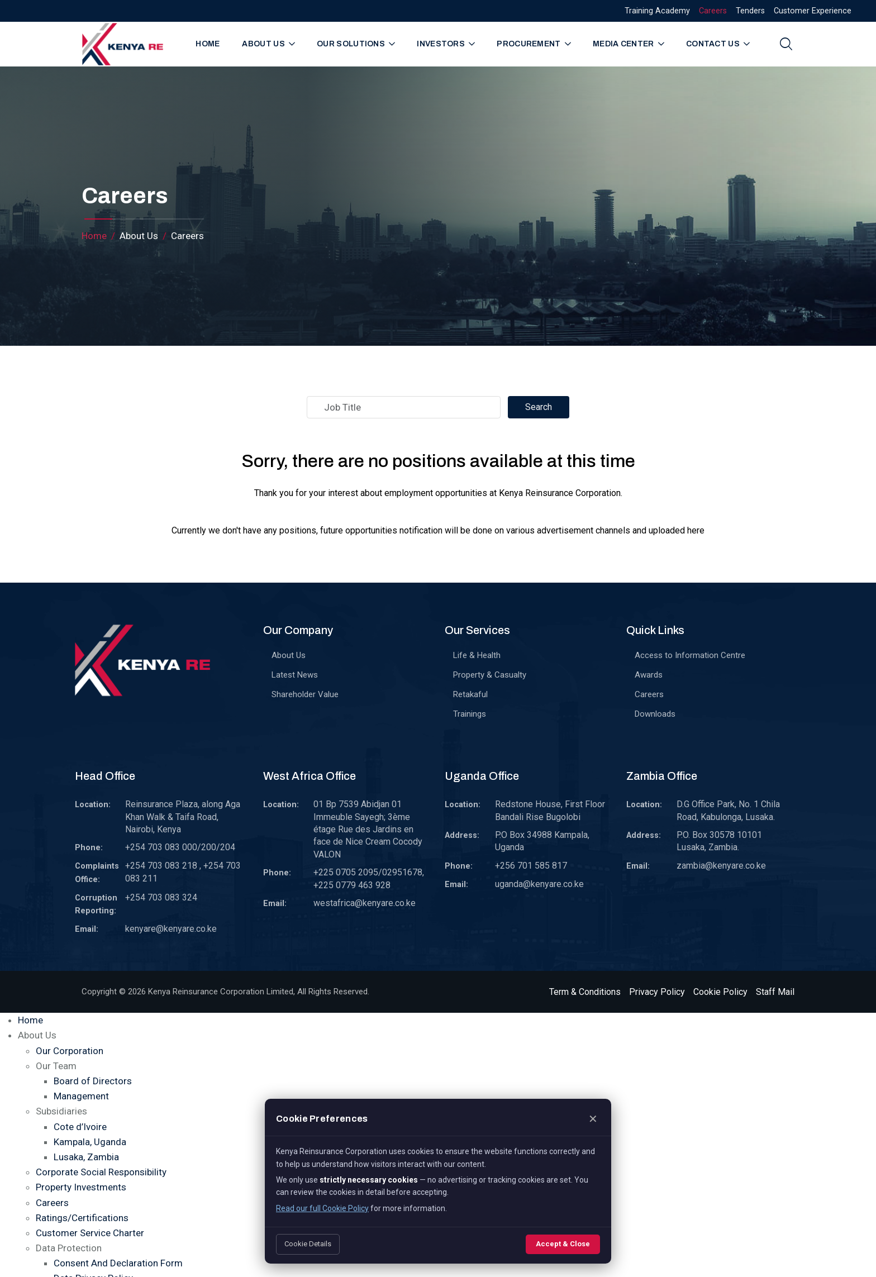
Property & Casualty (489, 675)
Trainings (469, 714)
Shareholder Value (305, 694)
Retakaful (470, 694)
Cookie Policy (720, 992)
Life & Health (477, 655)
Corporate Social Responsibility (101, 1172)
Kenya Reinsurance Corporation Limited (220, 992)
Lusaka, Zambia (86, 1156)
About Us (289, 655)
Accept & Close (563, 1244)
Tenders (750, 11)
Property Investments (81, 1187)
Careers (713, 11)
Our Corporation (69, 1050)
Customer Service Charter (90, 1232)
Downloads (655, 714)
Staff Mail (775, 992)
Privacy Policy (657, 992)
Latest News (295, 675)
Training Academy (657, 11)
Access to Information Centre (690, 655)
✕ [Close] (593, 1119)
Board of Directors (93, 1081)
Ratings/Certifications (82, 1217)
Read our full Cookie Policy (322, 1208)
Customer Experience (812, 11)
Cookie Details (307, 1244)
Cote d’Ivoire (80, 1126)
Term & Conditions (585, 992)
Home (208, 44)
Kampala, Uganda (90, 1141)
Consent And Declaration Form (118, 1263)
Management (81, 1096)
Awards (649, 675)
